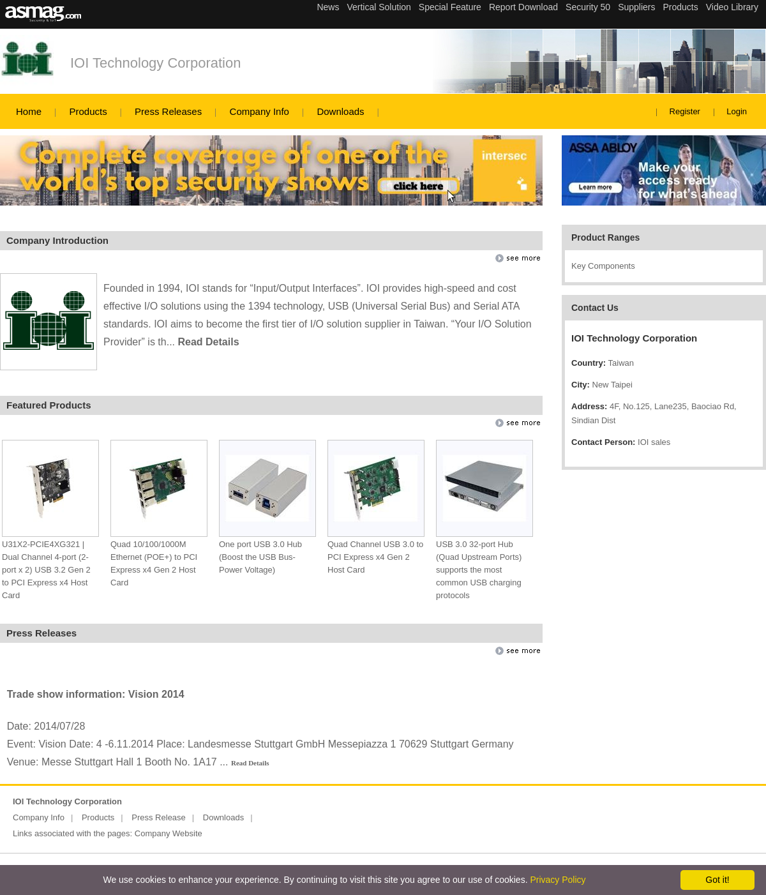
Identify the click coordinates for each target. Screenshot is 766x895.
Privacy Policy (557, 880)
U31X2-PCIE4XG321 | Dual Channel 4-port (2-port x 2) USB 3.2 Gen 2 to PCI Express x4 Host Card (46, 569)
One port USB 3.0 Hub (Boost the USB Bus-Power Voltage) (260, 557)
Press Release (158, 817)
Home (28, 111)
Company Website (168, 833)
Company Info (259, 111)
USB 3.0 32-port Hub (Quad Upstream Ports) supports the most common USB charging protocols (479, 569)
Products (88, 111)
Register (685, 111)
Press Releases (168, 111)
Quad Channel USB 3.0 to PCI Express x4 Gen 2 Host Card (375, 557)
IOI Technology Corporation (155, 63)
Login (736, 111)
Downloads (340, 111)
